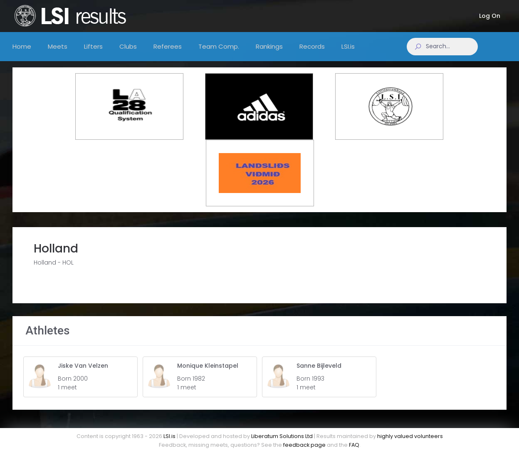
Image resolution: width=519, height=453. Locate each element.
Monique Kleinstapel (207, 371)
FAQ (354, 444)
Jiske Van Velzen (83, 371)
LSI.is (169, 436)
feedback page (304, 444)
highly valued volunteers (410, 436)
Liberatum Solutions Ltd (282, 436)
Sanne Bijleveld (319, 371)
